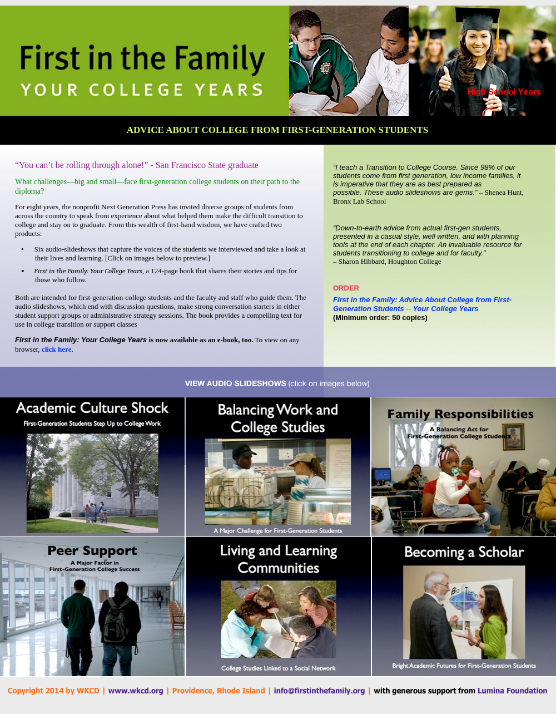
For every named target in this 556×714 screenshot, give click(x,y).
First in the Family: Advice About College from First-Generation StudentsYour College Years (422, 304)
